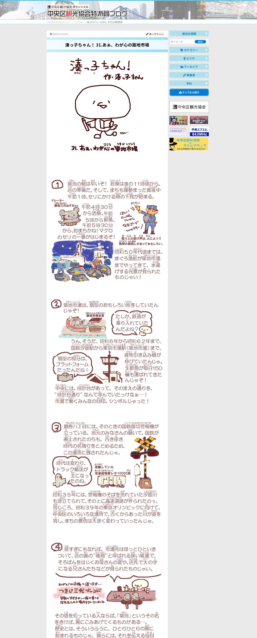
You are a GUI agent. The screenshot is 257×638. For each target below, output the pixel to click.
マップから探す (189, 92)
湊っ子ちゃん (155, 34)
